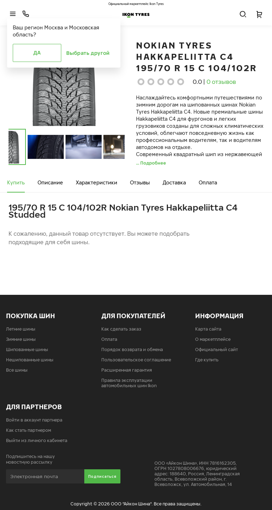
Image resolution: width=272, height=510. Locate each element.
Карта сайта (208, 329)
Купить (16, 182)
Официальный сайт (216, 349)
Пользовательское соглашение (136, 359)
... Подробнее (151, 163)
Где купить (207, 359)
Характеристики (96, 182)
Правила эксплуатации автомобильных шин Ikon (129, 383)
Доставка (174, 182)
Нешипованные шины (29, 359)
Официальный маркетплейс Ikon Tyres (136, 4)
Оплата (208, 182)
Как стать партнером (28, 430)
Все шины (17, 370)
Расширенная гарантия (126, 370)
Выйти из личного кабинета (36, 440)
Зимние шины (21, 339)
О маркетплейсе (213, 339)
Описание (50, 182)
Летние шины (20, 329)
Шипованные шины (27, 349)
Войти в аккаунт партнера (34, 420)
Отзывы (140, 182)
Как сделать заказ (121, 329)
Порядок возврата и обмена (132, 349)
